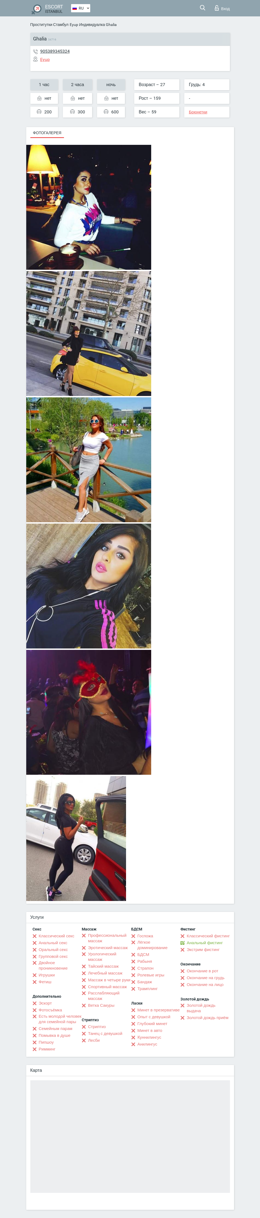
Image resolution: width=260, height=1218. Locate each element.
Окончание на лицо (205, 984)
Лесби (94, 1040)
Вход (222, 8)
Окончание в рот (202, 970)
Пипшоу (46, 1042)
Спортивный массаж (107, 986)
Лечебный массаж (105, 973)
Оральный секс (53, 949)
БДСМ (143, 954)
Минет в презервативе (159, 1010)
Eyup (74, 24)
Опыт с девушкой (154, 1016)
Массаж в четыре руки (109, 980)
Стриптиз (97, 1026)
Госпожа (145, 936)
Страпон (146, 968)
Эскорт (45, 1003)
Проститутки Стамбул (49, 24)
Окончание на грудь (205, 977)
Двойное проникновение (53, 965)
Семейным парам (55, 1028)
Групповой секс (53, 956)
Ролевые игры (151, 975)
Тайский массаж (103, 966)
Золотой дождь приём (207, 1017)
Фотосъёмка (50, 1010)
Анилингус (147, 1044)
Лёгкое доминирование (153, 945)
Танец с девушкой (105, 1033)
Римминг (47, 1049)
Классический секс (56, 936)
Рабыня (145, 961)
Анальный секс (53, 942)
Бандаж (145, 981)
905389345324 (55, 51)
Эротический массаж (108, 947)
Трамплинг (148, 988)
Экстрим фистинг (203, 949)
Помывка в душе (55, 1035)
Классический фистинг (208, 936)
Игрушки (47, 975)
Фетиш (45, 981)
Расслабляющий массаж (103, 996)
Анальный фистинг (205, 942)
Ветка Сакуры (101, 1005)
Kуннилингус (149, 1037)
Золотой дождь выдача (201, 1008)
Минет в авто (150, 1030)
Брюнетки (198, 112)
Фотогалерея (47, 133)
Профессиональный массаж (107, 938)
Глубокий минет (153, 1023)
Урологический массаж (102, 957)
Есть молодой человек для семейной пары (60, 1019)
